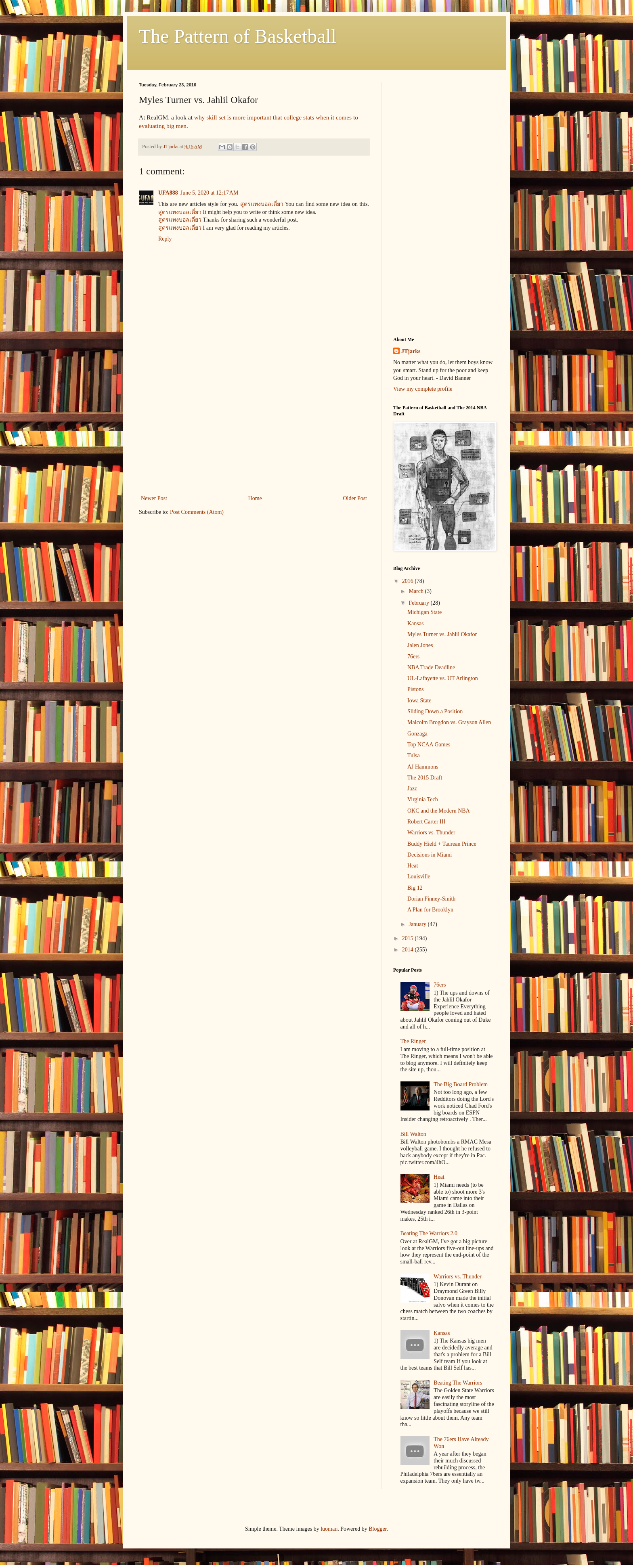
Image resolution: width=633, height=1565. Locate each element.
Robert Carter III (426, 822)
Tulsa (413, 755)
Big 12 (415, 888)
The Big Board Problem (461, 1084)
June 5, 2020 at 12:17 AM (209, 193)
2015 (408, 938)
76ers (413, 657)
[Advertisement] (254, 426)
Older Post (355, 498)
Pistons (415, 689)
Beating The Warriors (458, 1383)
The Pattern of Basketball (237, 36)
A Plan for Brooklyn (430, 910)
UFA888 (168, 193)
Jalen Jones (420, 645)
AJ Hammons (422, 767)
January (418, 924)
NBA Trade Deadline (431, 667)
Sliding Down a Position (435, 711)
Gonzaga (417, 734)
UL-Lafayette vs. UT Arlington (442, 678)
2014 (408, 950)
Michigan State (424, 612)
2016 (408, 581)
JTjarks (410, 351)
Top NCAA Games (428, 745)
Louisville (418, 877)
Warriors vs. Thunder (431, 833)
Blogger (377, 1529)
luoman (329, 1529)
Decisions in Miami (429, 855)
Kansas (415, 623)
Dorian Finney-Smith (431, 899)
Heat (412, 866)
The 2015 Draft (424, 778)
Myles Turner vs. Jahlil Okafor (442, 634)
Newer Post (154, 498)
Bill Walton (413, 1134)
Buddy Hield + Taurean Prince (441, 844)
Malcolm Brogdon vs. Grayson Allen (449, 722)
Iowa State (419, 701)
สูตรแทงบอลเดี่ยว (261, 204)
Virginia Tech (422, 799)
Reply (165, 239)
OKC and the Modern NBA (438, 811)
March (417, 591)
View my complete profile (423, 389)
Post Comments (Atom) (197, 512)
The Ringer (413, 1041)
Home (255, 498)
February (419, 603)
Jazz (412, 789)
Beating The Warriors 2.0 (428, 1233)
